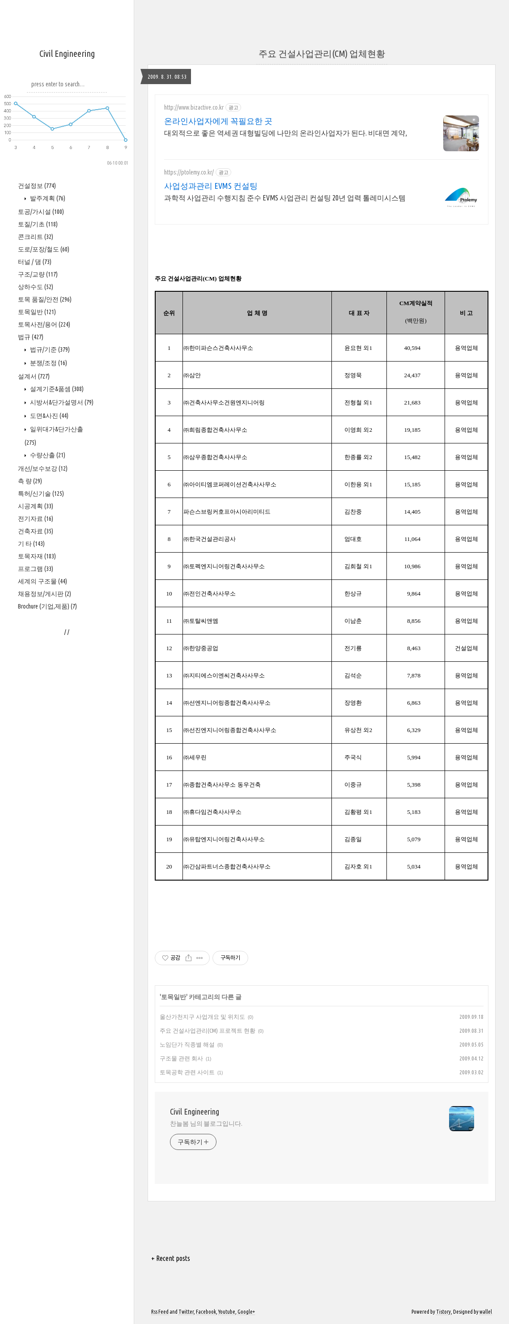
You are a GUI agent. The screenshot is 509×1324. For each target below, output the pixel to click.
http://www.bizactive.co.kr (194, 107)
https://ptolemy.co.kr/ (189, 172)
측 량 (30, 481)
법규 (30, 337)
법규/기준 (49, 349)
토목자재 (37, 556)
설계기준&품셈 (56, 388)
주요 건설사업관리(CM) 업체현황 (322, 53)
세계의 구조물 (42, 581)
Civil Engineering (67, 53)
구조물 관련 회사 (181, 1058)
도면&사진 (48, 415)
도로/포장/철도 (43, 249)
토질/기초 (38, 224)
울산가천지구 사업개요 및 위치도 (202, 1016)
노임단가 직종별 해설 (187, 1044)
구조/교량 (38, 274)
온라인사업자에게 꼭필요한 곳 (218, 120)
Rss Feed (160, 1312)
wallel (485, 1312)
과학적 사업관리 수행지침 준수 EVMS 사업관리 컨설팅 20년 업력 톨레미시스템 (285, 198)
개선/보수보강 (43, 468)
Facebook (206, 1312)
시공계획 (35, 506)
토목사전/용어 (44, 324)
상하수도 (35, 286)
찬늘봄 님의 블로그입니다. (206, 1123)
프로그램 (35, 568)
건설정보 (37, 185)
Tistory (443, 1312)
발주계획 (47, 198)
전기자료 (35, 518)
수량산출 (47, 455)
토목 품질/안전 (45, 299)
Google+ (246, 1312)
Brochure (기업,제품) (47, 606)
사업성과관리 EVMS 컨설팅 (211, 185)
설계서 (34, 376)
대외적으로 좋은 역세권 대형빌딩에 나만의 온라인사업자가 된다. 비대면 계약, (285, 133)
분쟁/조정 (48, 362)
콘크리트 (35, 236)
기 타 (31, 543)
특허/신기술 (41, 493)
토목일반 (37, 311)
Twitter (186, 1312)
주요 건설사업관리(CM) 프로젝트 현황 (207, 1030)
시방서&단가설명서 (61, 402)
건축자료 (35, 531)
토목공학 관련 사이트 (187, 1072)
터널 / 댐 (34, 261)
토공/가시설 (41, 211)
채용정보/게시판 (44, 593)
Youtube (226, 1312)
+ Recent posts (170, 1258)
